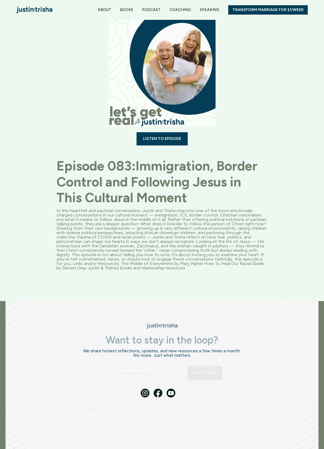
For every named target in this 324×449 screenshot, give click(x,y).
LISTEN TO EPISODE (162, 138)
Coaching (180, 9)
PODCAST (151, 9)
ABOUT (104, 9)
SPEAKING (209, 9)
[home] (34, 10)
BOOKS (126, 9)
